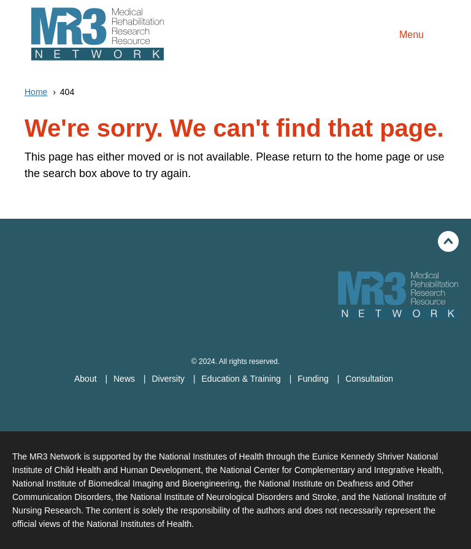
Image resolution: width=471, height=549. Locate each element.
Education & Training (242, 379)
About (86, 379)
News (125, 379)
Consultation (369, 379)
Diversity (169, 379)
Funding (314, 379)
